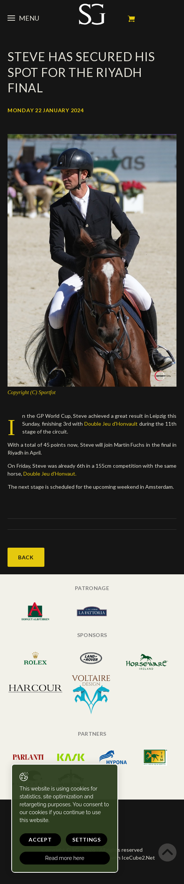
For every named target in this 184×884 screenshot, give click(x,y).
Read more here (64, 858)
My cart (131, 19)
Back (26, 557)
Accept (40, 839)
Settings (86, 839)
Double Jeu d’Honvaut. (49, 473)
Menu (23, 18)
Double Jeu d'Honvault (111, 423)
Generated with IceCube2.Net (119, 857)
